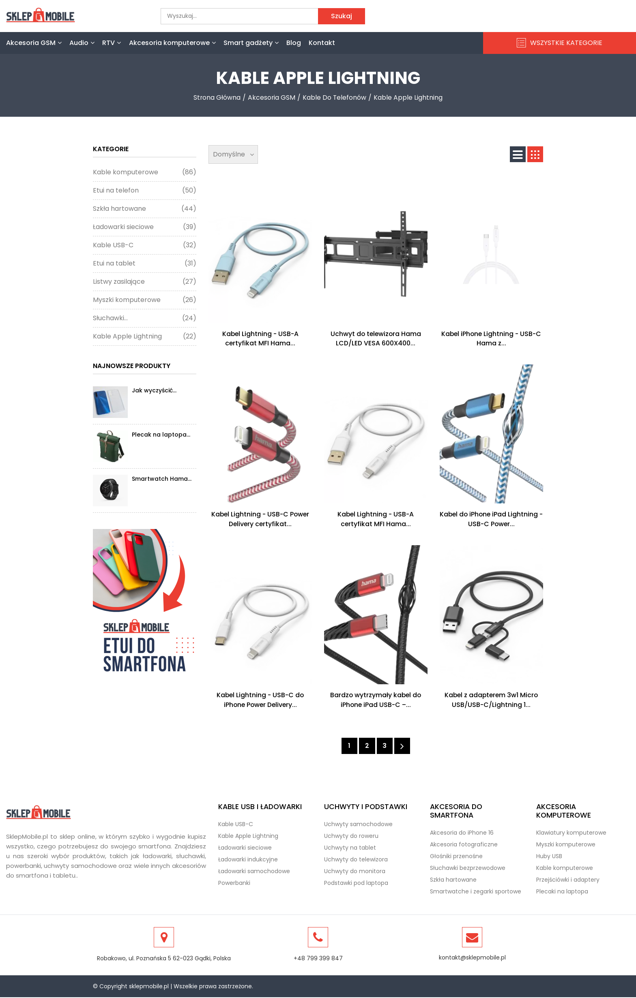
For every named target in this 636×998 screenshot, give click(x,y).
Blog (293, 42)
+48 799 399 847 (318, 959)
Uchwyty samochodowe (358, 825)
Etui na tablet (144, 263)
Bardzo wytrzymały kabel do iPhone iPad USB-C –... (375, 700)
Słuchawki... (144, 318)
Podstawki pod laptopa (356, 884)
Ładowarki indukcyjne (248, 860)
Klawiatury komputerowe (571, 833)
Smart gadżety (251, 42)
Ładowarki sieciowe (144, 227)
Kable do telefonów (335, 97)
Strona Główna (217, 97)
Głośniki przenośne (456, 857)
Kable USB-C (144, 245)
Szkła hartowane (144, 209)
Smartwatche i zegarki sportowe (475, 892)
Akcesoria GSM (34, 42)
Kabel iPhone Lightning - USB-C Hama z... (491, 338)
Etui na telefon (144, 190)
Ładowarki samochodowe (254, 872)
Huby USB (549, 857)
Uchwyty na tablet (350, 848)
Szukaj (341, 16)
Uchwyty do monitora (354, 872)
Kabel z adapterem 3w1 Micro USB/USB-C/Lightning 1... (491, 700)
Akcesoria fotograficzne (464, 845)
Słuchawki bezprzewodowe (467, 869)
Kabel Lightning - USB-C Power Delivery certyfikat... (260, 519)
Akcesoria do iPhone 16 (462, 833)
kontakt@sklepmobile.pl (472, 958)
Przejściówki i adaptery (567, 880)
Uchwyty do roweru (351, 837)
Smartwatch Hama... (161, 479)
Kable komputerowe (144, 172)
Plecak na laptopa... (161, 434)
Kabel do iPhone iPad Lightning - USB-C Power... (491, 519)
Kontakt (322, 42)
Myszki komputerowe (144, 300)
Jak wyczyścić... (154, 390)
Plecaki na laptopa (562, 892)
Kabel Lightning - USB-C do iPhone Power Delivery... (260, 700)
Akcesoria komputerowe (172, 42)
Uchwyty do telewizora (356, 860)
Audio (82, 42)
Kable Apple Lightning (408, 97)
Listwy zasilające (144, 282)
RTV (111, 42)
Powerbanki (234, 884)
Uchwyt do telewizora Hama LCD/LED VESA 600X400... (376, 338)
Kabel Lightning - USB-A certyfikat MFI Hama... (260, 338)
